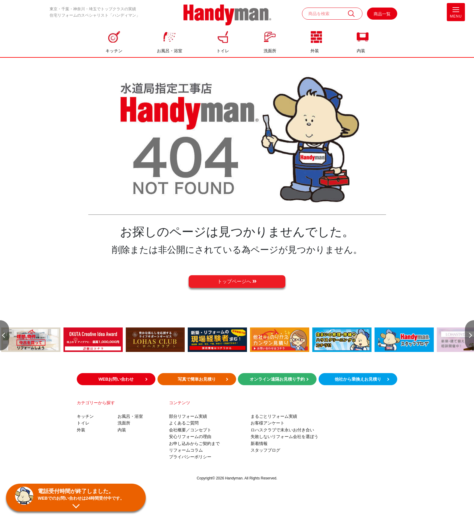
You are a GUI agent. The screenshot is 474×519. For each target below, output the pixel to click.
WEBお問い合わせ (116, 379)
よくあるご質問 (184, 423)
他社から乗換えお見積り (358, 379)
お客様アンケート (267, 423)
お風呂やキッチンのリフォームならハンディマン (227, 16)
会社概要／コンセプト (190, 429)
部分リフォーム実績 (188, 416)
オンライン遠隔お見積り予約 (277, 379)
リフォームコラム (186, 450)
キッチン (114, 50)
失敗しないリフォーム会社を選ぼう (284, 436)
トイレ (222, 50)
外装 (314, 50)
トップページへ (237, 281)
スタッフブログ (265, 450)
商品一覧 (382, 13)
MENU (456, 13)
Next (469, 333)
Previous (4, 333)
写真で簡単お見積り (197, 379)
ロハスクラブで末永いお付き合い (282, 429)
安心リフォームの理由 (190, 436)
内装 (361, 50)
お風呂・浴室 (169, 50)
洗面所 (270, 50)
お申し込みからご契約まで (194, 443)
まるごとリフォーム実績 (274, 416)
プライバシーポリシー (190, 456)
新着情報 (259, 443)
